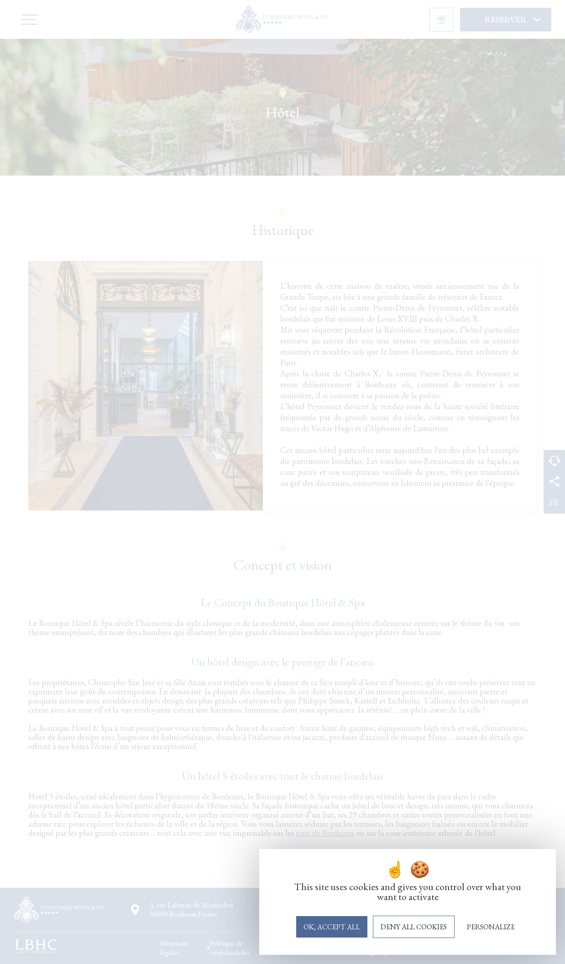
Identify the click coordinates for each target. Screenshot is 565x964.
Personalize (491, 927)
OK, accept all (331, 927)
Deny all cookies (414, 927)
